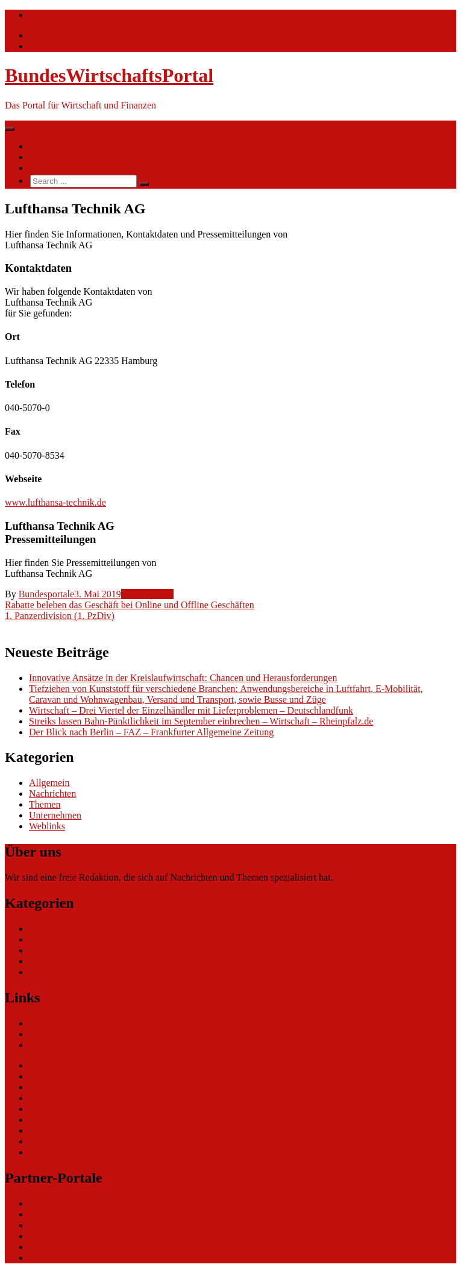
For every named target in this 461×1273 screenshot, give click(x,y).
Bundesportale (46, 594)
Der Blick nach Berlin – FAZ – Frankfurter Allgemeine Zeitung (151, 732)
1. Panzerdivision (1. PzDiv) (59, 616)
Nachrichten (52, 146)
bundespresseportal (66, 1247)
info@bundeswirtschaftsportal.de (93, 15)
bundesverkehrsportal (70, 1203)
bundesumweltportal (68, 1214)
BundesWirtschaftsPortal (109, 75)
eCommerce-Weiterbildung (81, 1130)
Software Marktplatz (68, 1098)
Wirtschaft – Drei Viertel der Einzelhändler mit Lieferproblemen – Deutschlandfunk (191, 710)
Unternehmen (147, 594)
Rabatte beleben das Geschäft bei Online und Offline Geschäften (129, 605)
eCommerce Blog (62, 1065)
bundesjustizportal (64, 1236)
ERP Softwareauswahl (72, 1087)
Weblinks (47, 826)
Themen (44, 157)
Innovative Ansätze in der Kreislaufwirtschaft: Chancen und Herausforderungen (183, 678)
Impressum (50, 1152)
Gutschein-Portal (61, 1109)
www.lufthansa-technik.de (55, 502)
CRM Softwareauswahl (74, 1076)
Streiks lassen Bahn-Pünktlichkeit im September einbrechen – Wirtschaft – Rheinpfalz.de (201, 721)
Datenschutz (53, 1141)
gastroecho (50, 1119)
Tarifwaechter (56, 1258)
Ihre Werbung (55, 168)
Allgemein (49, 783)
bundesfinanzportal (66, 1225)
